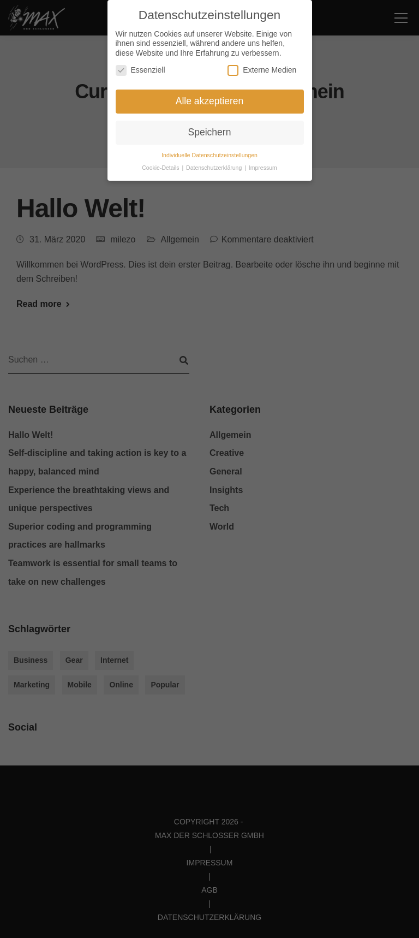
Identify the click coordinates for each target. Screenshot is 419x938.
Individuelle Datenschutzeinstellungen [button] (209, 152)
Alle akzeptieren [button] (210, 98)
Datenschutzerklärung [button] (214, 164)
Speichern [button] (209, 128)
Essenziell (140, 67)
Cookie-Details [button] (161, 164)
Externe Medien (262, 67)
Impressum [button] (263, 164)
